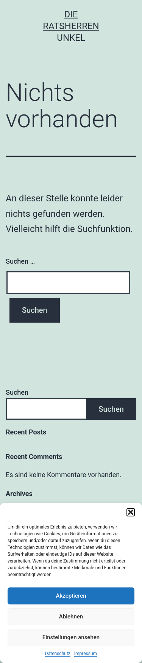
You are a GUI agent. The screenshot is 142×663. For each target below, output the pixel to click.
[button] (130, 512)
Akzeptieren (71, 595)
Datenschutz (57, 653)
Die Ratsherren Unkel (71, 26)
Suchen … (20, 261)
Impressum (85, 653)
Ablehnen (71, 616)
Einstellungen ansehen (71, 637)
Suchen (17, 392)
